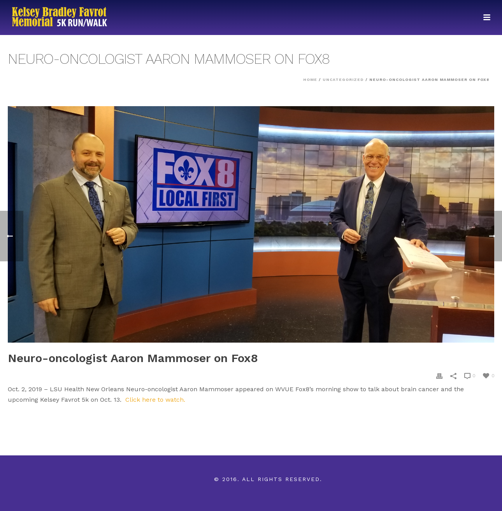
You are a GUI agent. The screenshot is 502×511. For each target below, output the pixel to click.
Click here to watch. (155, 399)
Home (310, 79)
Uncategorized (343, 79)
